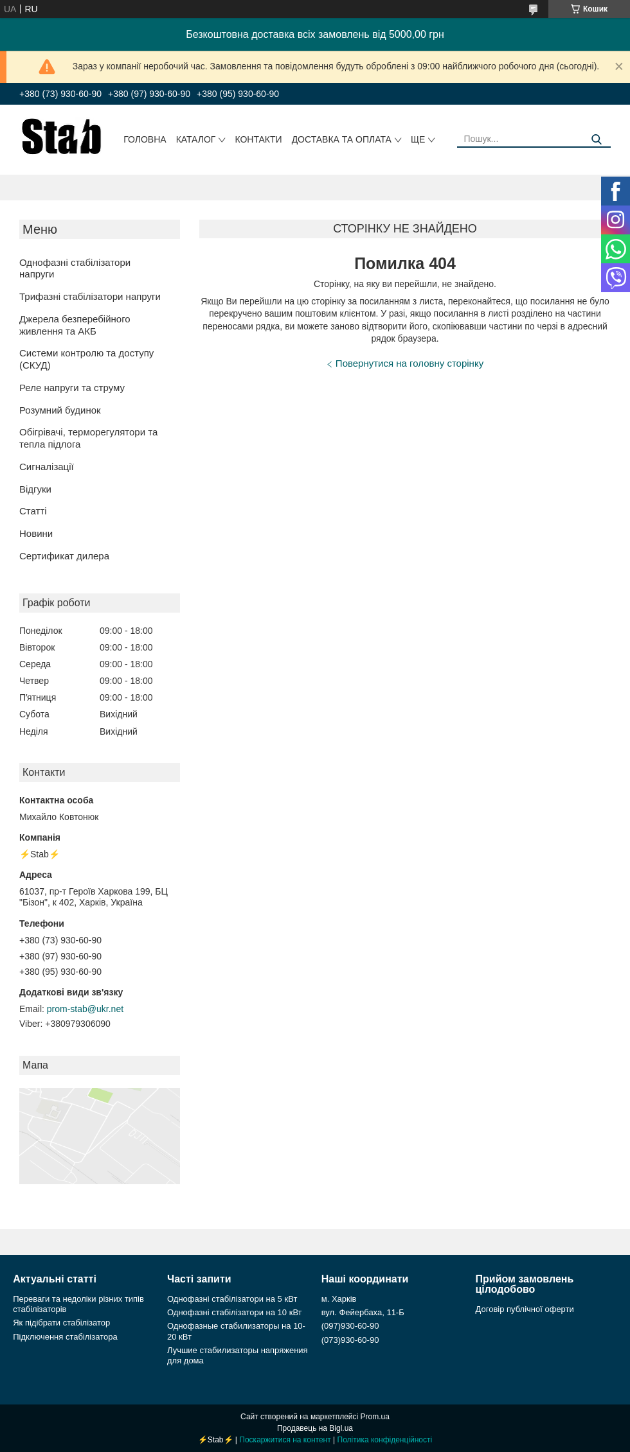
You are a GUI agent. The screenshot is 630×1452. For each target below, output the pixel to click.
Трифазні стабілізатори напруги (90, 296)
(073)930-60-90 (350, 1340)
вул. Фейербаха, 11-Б (362, 1312)
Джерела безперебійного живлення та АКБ (74, 325)
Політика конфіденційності (385, 1439)
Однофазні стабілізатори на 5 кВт (232, 1299)
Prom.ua (375, 1416)
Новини (36, 533)
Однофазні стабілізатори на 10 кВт (234, 1312)
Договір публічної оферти (525, 1309)
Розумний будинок (60, 410)
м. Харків (339, 1299)
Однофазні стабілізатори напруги (74, 268)
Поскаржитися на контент (284, 1439)
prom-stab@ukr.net (85, 1009)
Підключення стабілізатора (65, 1337)
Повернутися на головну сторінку (409, 363)
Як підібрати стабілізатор (61, 1322)
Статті (33, 510)
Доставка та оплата (342, 139)
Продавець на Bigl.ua (315, 1428)
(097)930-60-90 (350, 1326)
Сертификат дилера (64, 555)
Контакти (258, 139)
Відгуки (35, 489)
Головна (144, 139)
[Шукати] (596, 140)
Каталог (196, 139)
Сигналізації (46, 466)
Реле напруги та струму (72, 387)
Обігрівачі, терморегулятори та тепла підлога (88, 438)
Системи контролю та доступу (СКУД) (86, 359)
